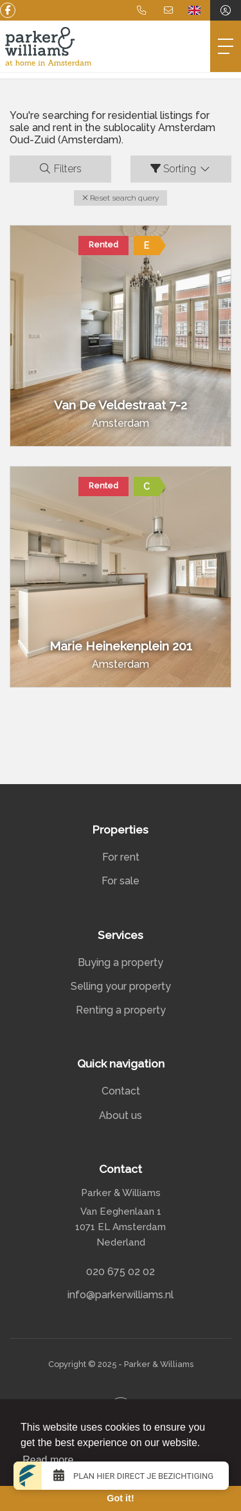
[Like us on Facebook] (7, 10)
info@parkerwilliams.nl (120, 1295)
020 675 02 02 (120, 1271)
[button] (120, 198)
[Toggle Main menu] (225, 46)
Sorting (180, 169)
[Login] (225, 10)
